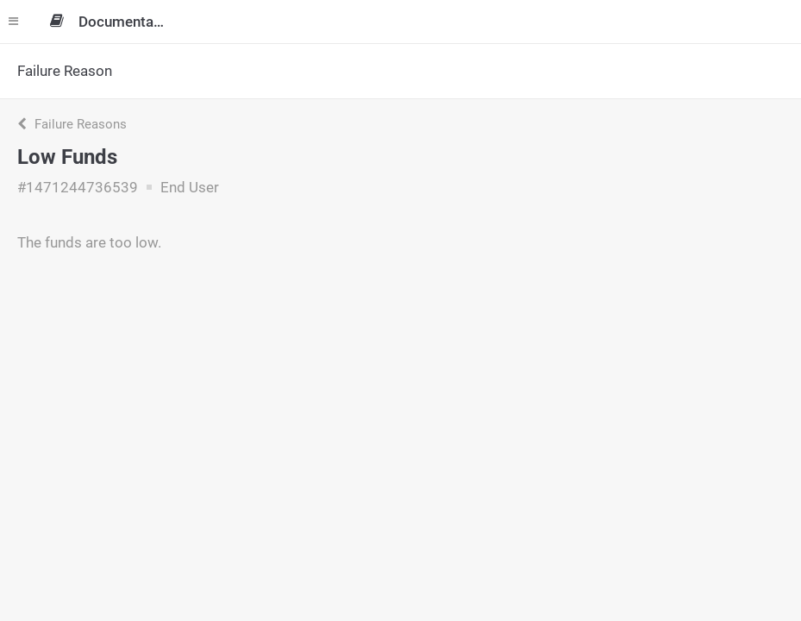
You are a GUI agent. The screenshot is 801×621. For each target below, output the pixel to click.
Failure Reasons (72, 124)
